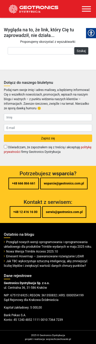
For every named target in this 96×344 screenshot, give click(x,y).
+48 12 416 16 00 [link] (25, 212)
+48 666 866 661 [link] (23, 183)
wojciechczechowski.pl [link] (58, 339)
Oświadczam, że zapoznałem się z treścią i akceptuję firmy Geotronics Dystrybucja (47, 149)
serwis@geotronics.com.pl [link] (64, 212)
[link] (29, 9)
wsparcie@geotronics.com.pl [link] (64, 183)
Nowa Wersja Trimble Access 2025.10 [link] (32, 251)
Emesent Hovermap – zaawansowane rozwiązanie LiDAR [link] (45, 256)
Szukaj (81, 51)
